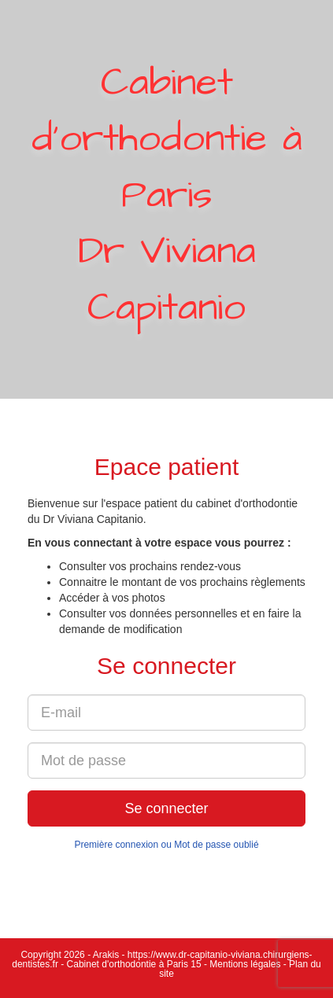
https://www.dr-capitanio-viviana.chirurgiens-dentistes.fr (162, 959)
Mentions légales (244, 964)
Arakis (106, 954)
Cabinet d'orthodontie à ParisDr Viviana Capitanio (166, 195)
